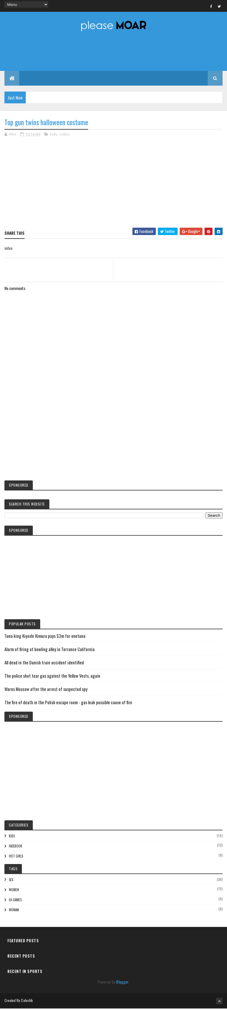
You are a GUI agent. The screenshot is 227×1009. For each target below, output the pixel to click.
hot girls (16, 856)
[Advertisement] (113, 427)
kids (53, 134)
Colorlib (27, 1000)
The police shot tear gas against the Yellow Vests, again (52, 676)
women (14, 890)
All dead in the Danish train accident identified (44, 663)
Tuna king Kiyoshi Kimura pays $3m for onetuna (44, 636)
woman (14, 910)
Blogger (122, 982)
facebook (15, 846)
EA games (15, 900)
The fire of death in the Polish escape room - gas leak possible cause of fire (68, 703)
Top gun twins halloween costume (46, 123)
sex (11, 880)
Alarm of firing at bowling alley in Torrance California (49, 649)
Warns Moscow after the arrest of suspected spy (45, 689)
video (65, 134)
